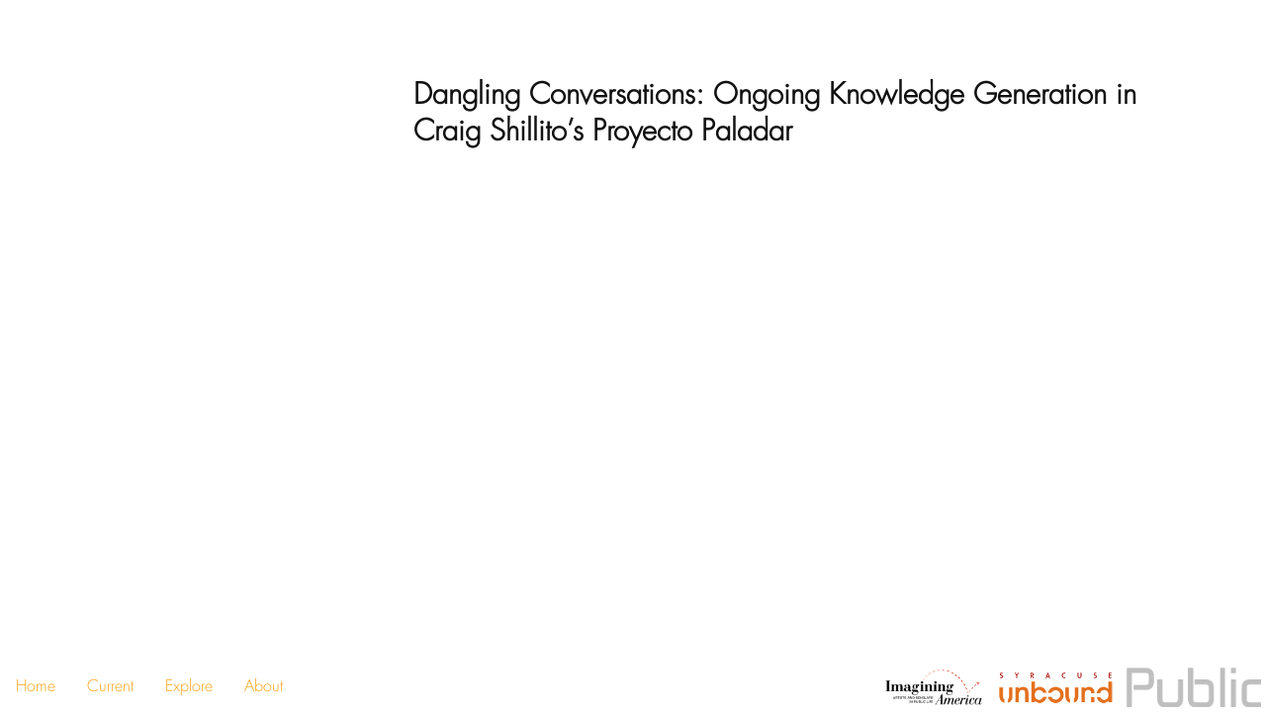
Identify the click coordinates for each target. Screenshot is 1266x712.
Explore (189, 685)
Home (35, 685)
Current (110, 685)
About (263, 685)
